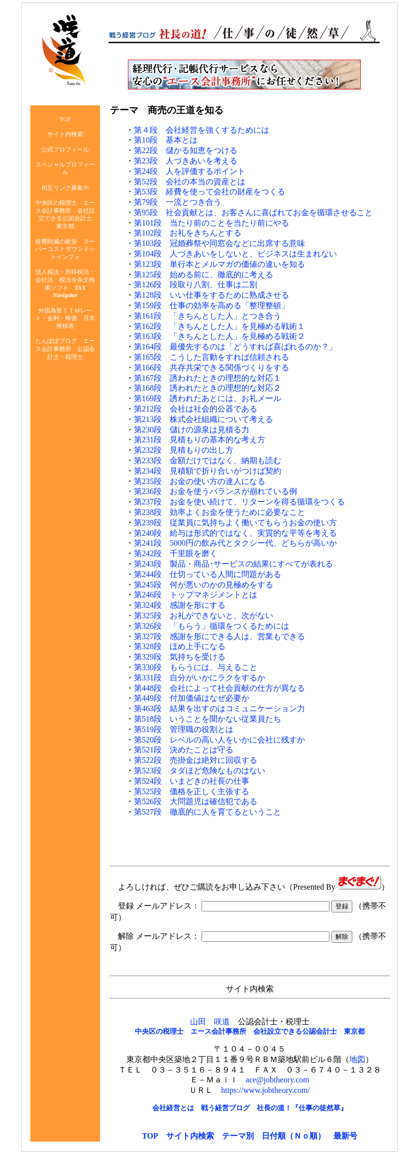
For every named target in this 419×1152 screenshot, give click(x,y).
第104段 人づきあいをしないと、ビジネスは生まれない (235, 253)
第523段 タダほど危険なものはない (199, 770)
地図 (357, 1059)
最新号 (345, 1136)
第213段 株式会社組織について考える (203, 419)
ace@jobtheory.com (278, 1079)
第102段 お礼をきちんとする (187, 233)
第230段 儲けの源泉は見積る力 (191, 429)
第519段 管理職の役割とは (183, 729)
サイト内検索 (190, 1136)
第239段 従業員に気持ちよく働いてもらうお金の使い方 (235, 522)
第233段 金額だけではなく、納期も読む (207, 460)
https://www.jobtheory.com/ (265, 1090)
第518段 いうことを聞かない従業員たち (207, 719)
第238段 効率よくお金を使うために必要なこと (219, 512)
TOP (150, 1136)
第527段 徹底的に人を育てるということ (207, 812)
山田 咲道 (210, 1021)
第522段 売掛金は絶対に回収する (195, 760)
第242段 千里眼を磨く (175, 553)
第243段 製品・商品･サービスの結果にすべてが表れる (233, 564)
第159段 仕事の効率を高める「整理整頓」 (211, 305)
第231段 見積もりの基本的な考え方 (199, 439)
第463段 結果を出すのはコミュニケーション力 (219, 708)
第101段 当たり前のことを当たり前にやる (211, 223)
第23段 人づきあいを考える (185, 161)
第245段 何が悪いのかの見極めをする (203, 584)
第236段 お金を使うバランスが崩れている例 (215, 491)
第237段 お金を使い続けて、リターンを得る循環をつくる (239, 501)
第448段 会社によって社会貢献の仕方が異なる (219, 688)
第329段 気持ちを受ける (179, 657)
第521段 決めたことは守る (183, 749)
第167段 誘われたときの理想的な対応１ (207, 378)
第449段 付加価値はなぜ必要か (191, 698)
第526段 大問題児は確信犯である (195, 801)
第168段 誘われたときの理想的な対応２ (207, 388)
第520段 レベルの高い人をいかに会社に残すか (219, 740)
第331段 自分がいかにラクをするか (199, 677)
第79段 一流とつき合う (177, 202)
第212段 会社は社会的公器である (195, 409)
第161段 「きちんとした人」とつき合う (207, 316)
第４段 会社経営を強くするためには (201, 130)
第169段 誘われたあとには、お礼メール (207, 398)
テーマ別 (238, 1136)
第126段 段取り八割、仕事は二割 (195, 284)
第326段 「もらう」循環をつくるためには (211, 626)
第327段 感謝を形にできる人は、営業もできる (219, 636)
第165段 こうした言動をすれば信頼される (211, 357)
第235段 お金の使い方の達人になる (199, 481)
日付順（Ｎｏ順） (293, 1136)
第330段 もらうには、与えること (195, 667)
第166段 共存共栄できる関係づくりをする (211, 367)
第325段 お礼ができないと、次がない (203, 615)
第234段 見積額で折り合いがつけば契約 (207, 471)
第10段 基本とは (166, 140)
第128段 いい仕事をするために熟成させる (211, 295)
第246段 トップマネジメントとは (195, 594)
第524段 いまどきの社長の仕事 (191, 781)
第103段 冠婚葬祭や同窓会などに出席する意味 (219, 243)
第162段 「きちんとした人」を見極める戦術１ (219, 326)
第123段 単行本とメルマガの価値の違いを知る (219, 264)
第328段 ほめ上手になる (179, 646)
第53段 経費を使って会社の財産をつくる (209, 191)
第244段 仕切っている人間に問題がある (207, 574)
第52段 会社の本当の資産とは (189, 181)
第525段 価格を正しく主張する (191, 791)
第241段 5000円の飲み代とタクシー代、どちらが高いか (235, 543)
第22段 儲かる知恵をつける (185, 150)
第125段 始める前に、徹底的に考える (203, 274)
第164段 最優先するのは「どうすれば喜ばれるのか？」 (235, 346)
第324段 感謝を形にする (179, 605)
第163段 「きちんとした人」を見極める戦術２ (219, 336)
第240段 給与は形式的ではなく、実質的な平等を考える (235, 533)
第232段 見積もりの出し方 (183, 450)
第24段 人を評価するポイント (189, 171)
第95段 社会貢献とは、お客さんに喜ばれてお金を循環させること (253, 212)
